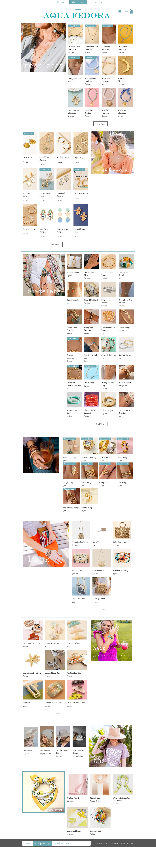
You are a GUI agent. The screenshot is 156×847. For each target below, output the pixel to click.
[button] (131, 11)
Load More (101, 124)
